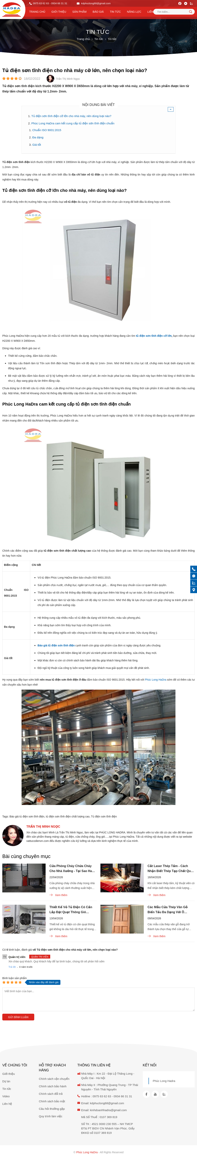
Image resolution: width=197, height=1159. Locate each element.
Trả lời (12, 966)
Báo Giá (98, 11)
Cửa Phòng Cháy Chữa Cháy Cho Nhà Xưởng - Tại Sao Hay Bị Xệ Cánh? (71, 869)
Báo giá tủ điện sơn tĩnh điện (26, 816)
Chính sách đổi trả (51, 1093)
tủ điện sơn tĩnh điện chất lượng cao (67, 816)
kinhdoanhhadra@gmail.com (108, 1110)
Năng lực (134, 11)
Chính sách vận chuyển (54, 1078)
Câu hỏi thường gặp (52, 1108)
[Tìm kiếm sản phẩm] (174, 12)
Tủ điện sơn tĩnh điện (104, 816)
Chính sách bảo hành (52, 1086)
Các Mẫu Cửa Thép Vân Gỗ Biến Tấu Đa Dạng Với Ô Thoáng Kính (168, 910)
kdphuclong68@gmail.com (94, 3)
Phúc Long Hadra (164, 1081)
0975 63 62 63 (41, 3)
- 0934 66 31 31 (58, 3)
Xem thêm (58, 895)
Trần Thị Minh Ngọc (43, 826)
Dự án (6, 1081)
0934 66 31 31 (123, 1096)
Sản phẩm (79, 11)
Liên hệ (152, 11)
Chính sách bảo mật (52, 1101)
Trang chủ (37, 11)
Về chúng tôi (14, 1065)
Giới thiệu (58, 11)
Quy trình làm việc (50, 1116)
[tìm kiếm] (190, 11)
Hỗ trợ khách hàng (52, 1067)
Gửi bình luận (18, 1017)
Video (6, 1096)
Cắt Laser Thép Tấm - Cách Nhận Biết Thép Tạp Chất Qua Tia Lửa (170, 869)
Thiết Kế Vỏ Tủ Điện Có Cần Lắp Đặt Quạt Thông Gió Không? (70, 910)
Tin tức (115, 11)
